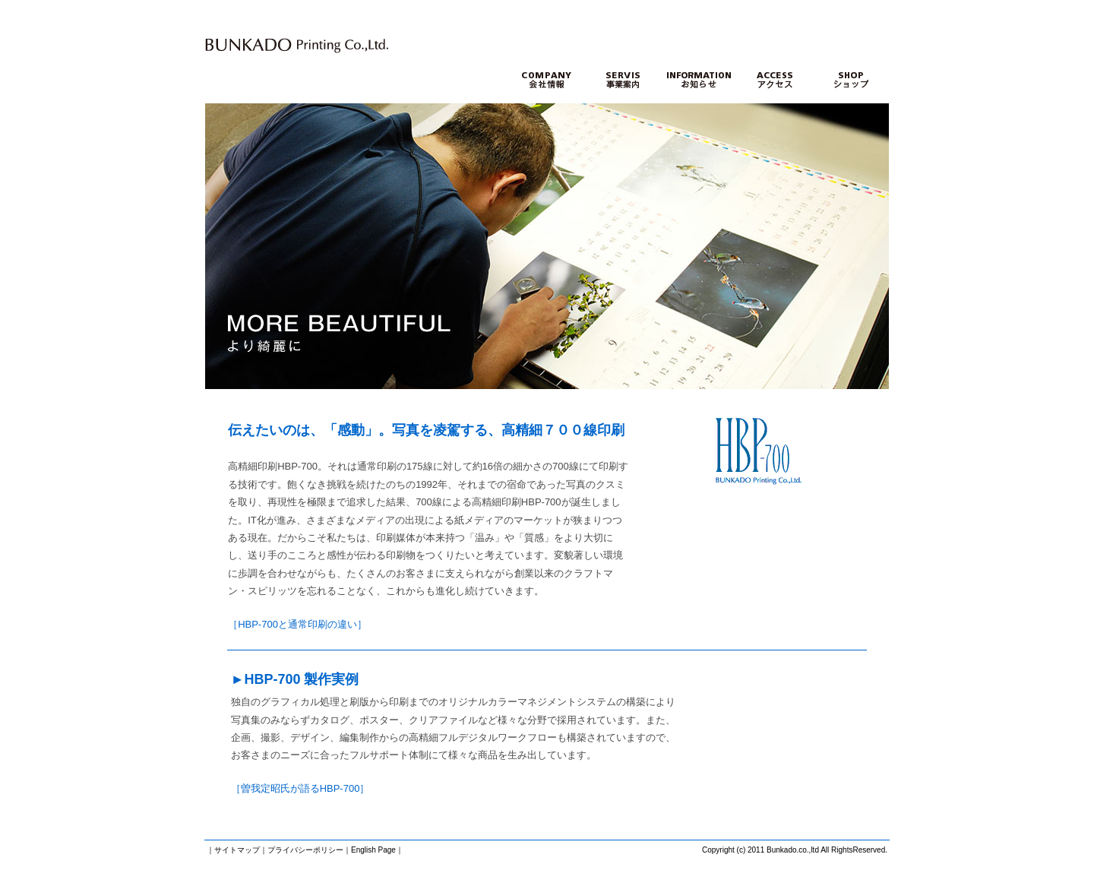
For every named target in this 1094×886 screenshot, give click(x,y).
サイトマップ (237, 850)
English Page (373, 850)
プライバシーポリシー (305, 850)
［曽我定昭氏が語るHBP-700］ (300, 788)
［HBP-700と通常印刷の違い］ (297, 624)
